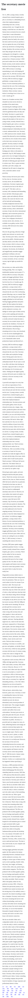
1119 (11, 992)
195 (16, 990)
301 (12, 996)
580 (11, 994)
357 (23, 986)
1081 (7, 996)
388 (7, 992)
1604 (19, 986)
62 (24, 992)
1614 (21, 990)
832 (12, 990)
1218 (16, 988)
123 (7, 986)
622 (21, 988)
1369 (20, 992)
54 (3, 994)
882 (19, 994)
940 (8, 988)
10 (3, 986)
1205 (3, 990)
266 (15, 994)
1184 (12, 988)
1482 (8, 990)
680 (16, 992)
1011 (3, 988)
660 (11, 986)
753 (15, 986)
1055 (7, 994)
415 (23, 994)
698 (3, 992)
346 (3, 996)
